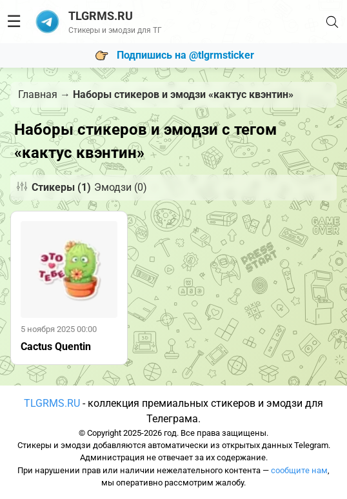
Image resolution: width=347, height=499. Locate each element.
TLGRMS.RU (52, 403)
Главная (37, 94)
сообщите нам (299, 470)
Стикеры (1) (61, 187)
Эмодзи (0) (120, 187)
